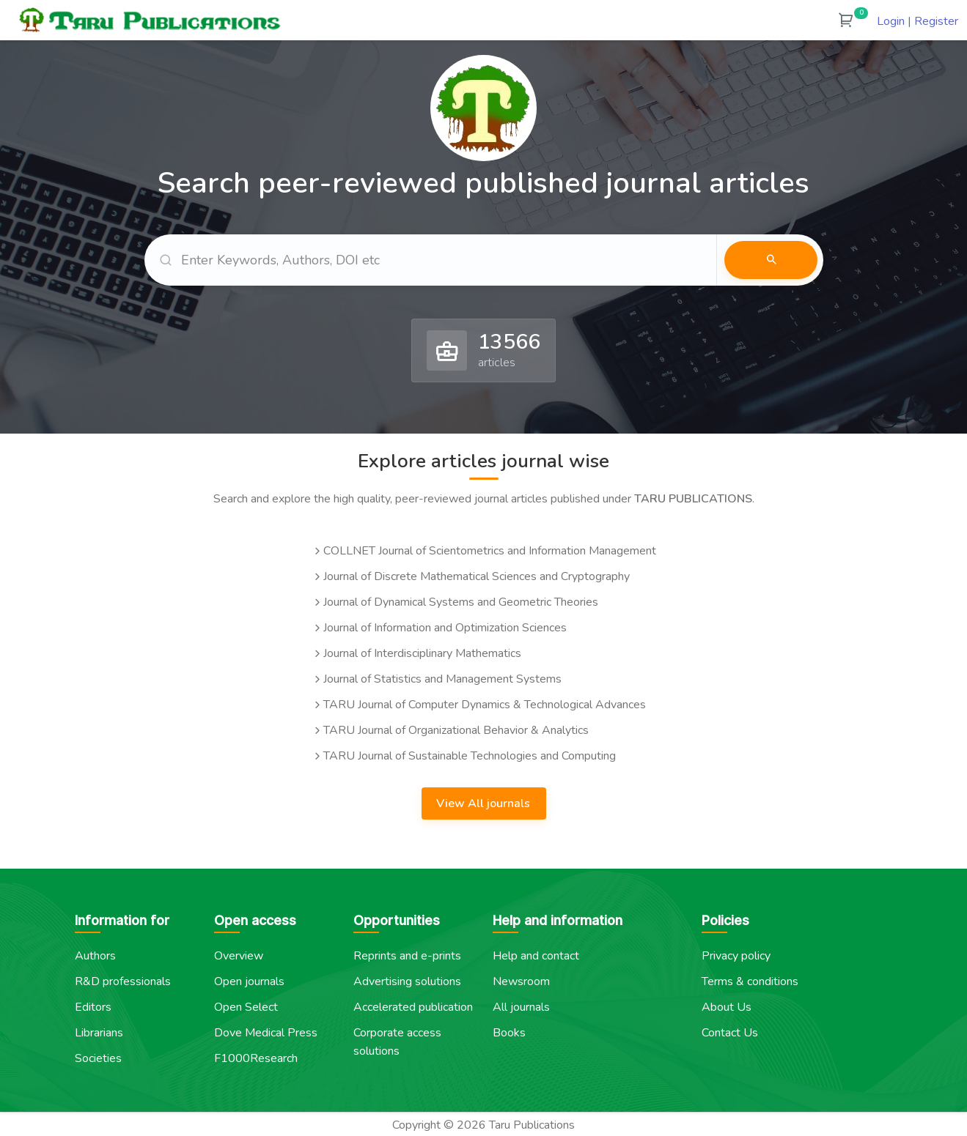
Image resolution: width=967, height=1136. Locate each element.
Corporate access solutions (397, 1040)
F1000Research (256, 1057)
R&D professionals (123, 980)
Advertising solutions (407, 980)
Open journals (249, 980)
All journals (521, 1006)
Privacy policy (736, 954)
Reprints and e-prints (407, 954)
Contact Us (730, 1031)
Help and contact (536, 954)
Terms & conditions (750, 980)
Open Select (246, 1006)
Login (891, 21)
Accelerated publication (413, 1006)
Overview (238, 954)
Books (509, 1031)
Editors (93, 1006)
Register (936, 21)
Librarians (99, 1031)
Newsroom (521, 980)
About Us (726, 1006)
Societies (98, 1057)
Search (770, 259)
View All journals (484, 802)
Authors (95, 954)
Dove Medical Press (265, 1031)
